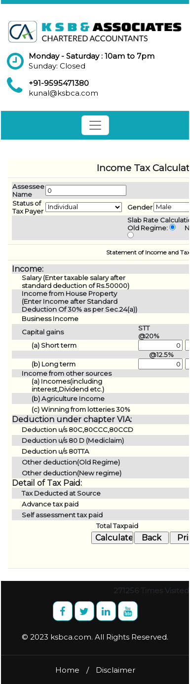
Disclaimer (115, 670)
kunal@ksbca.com (63, 93)
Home (67, 670)
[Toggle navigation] (95, 125)
